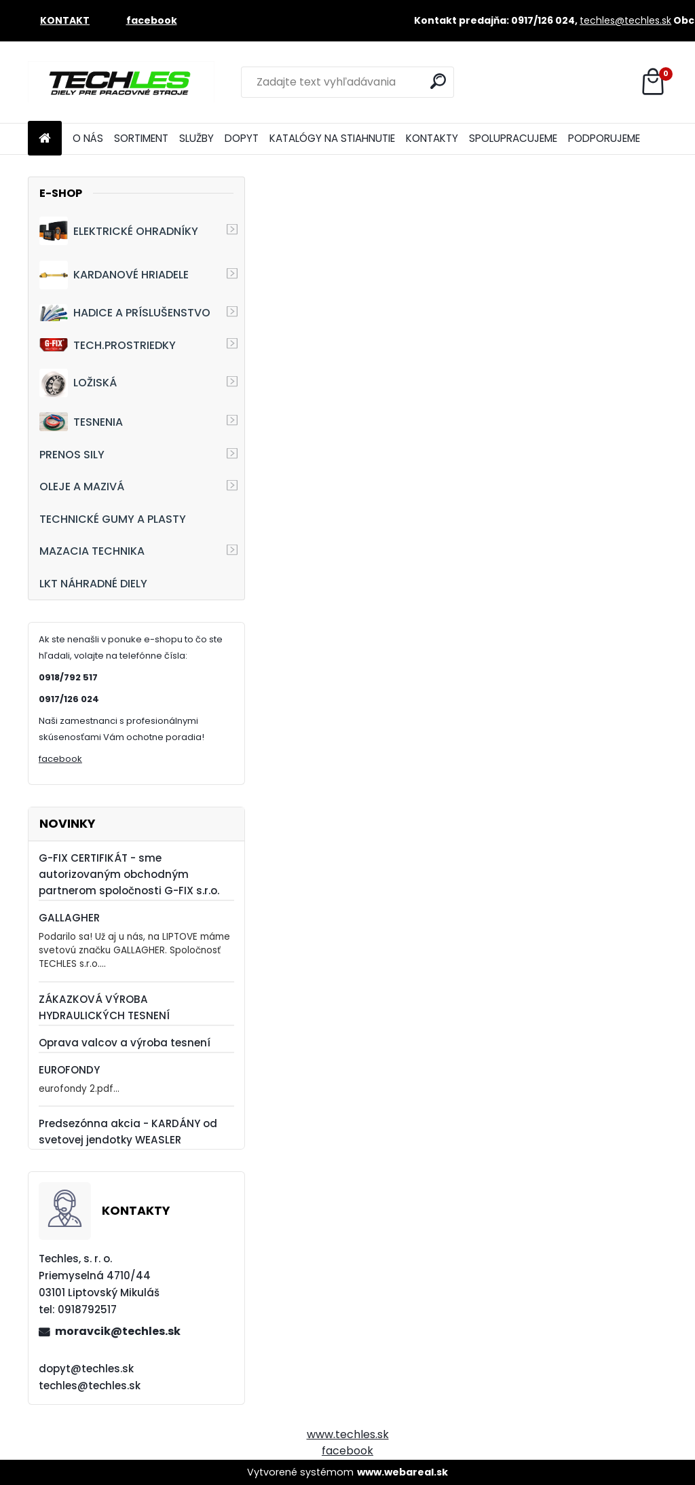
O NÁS (88, 138)
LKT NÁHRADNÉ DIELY (93, 583)
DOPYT (242, 138)
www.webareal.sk (402, 1472)
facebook (60, 758)
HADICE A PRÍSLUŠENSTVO (124, 312)
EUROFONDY (69, 1070)
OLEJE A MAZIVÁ (81, 486)
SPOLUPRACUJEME (513, 138)
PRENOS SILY (72, 454)
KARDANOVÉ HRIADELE (114, 275)
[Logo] (121, 82)
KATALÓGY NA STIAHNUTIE (332, 138)
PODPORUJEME (604, 138)
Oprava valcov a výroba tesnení (124, 1042)
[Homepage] (45, 139)
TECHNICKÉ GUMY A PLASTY (112, 519)
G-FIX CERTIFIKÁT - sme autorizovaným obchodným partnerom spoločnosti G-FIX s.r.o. (129, 874)
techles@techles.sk (625, 20)
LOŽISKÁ (78, 383)
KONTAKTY (432, 138)
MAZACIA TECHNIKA (92, 551)
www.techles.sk (348, 1434)
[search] (438, 81)
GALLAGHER (69, 918)
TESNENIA (81, 421)
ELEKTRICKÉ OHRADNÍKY (118, 231)
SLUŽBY (196, 138)
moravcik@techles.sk (118, 1331)
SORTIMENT (141, 138)
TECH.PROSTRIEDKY (107, 345)
